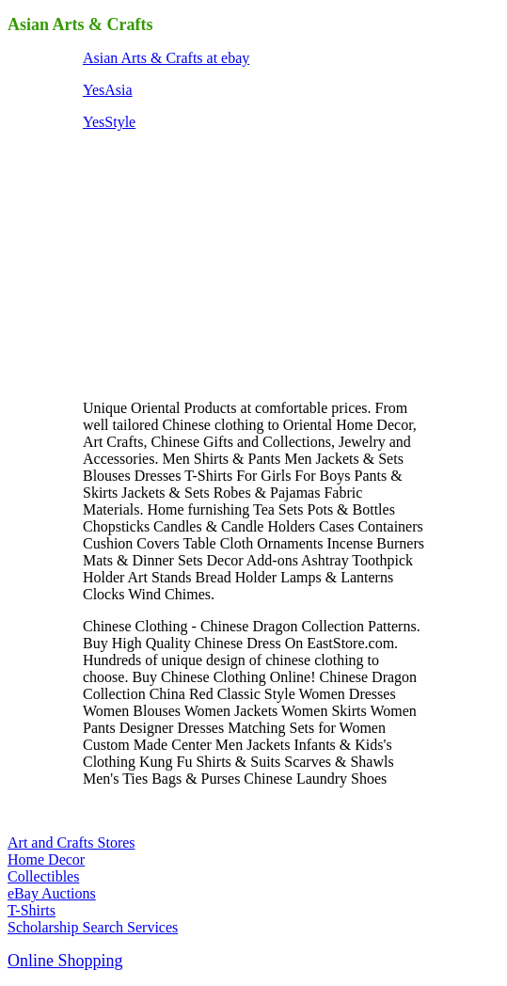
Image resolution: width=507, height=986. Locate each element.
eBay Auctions (52, 893)
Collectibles (43, 876)
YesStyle (109, 122)
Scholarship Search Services (93, 927)
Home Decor (46, 859)
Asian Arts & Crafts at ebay (166, 58)
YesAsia (108, 90)
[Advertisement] (224, 263)
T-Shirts (31, 910)
